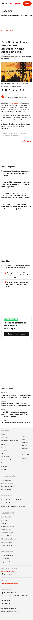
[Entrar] (27, 3)
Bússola (3, 523)
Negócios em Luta (6, 542)
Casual (24, 439)
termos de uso (5, 603)
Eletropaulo (14, 103)
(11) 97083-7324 (10, 593)
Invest (3, 463)
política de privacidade (8, 608)
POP (23, 461)
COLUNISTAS (5, 469)
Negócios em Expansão (8, 562)
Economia (4, 450)
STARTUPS (24, 15)
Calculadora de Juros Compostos (11, 503)
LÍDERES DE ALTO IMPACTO (9, 441)
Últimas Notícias (6, 438)
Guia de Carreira (6, 489)
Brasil (3, 444)
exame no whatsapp (10, 319)
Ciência (24, 458)
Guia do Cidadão (6, 480)
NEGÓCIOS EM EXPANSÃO (10, 15)
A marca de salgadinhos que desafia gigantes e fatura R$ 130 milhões (18, 267)
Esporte (24, 445)
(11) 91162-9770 (10, 574)
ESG (2, 453)
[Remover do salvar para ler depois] (24, 90)
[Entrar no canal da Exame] (16, 334)
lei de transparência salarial (10, 611)
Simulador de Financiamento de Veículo (13, 506)
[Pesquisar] (6, 3)
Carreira (4, 447)
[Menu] (2, 3)
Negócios (6, 10)
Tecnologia (25, 452)
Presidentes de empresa (10, 135)
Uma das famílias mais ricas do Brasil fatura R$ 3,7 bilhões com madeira (16, 284)
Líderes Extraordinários (8, 539)
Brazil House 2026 (6, 517)
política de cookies (7, 606)
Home (3, 30)
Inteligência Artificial (7, 460)
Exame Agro (25, 448)
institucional (5, 600)
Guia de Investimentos (8, 486)
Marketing (25, 442)
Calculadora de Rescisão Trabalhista (12, 500)
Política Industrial (6, 545)
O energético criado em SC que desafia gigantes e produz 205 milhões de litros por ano (18, 275)
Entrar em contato (7, 571)
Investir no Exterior (7, 533)
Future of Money (27, 455)
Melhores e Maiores (7, 555)
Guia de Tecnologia (7, 483)
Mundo (24, 436)
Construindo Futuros (7, 526)
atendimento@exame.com (10, 583)
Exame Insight (5, 456)
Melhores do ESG (6, 558)
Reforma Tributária (7, 536)
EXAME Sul (4, 520)
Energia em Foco (6, 529)
